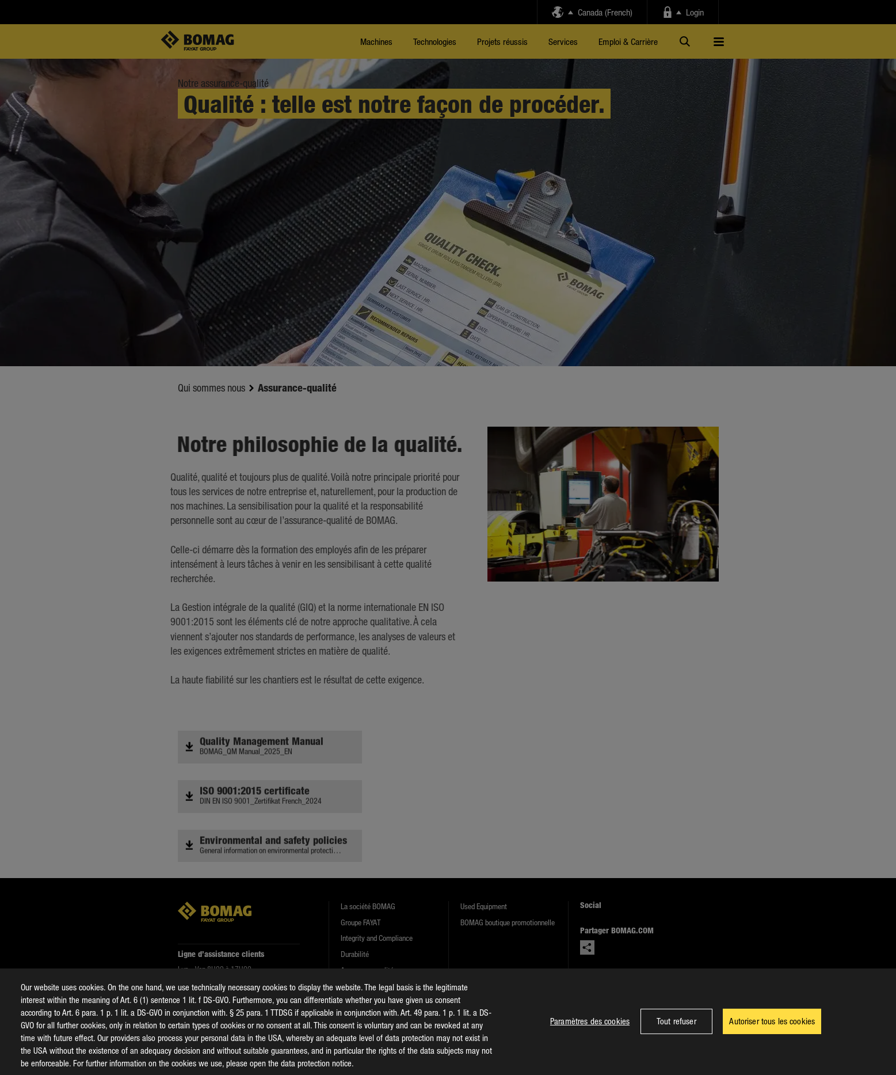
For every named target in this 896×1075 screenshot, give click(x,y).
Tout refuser (676, 1032)
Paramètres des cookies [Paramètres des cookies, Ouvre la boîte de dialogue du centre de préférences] (590, 1032)
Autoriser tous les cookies (772, 1032)
